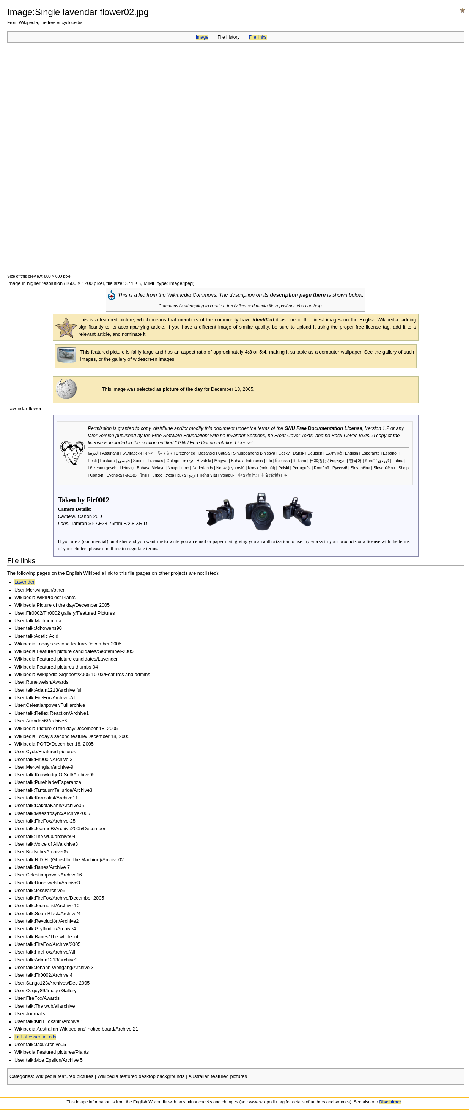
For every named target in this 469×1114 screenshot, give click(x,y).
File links (258, 37)
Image (202, 37)
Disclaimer (390, 1102)
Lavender (24, 582)
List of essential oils (35, 1037)
